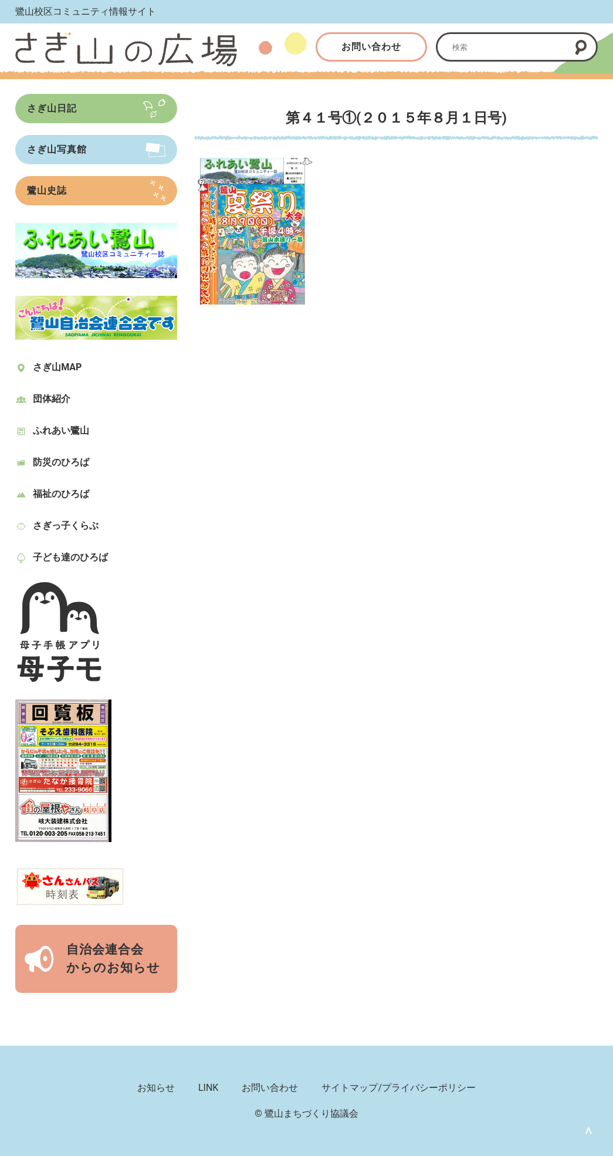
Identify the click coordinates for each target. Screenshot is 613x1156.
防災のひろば (61, 462)
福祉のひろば (61, 493)
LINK (208, 1087)
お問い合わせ (371, 46)
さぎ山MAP (57, 367)
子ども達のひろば (70, 557)
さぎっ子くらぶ (66, 525)
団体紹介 (51, 398)
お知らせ (156, 1087)
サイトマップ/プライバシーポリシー (398, 1087)
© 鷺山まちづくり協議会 (306, 1113)
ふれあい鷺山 (61, 430)
